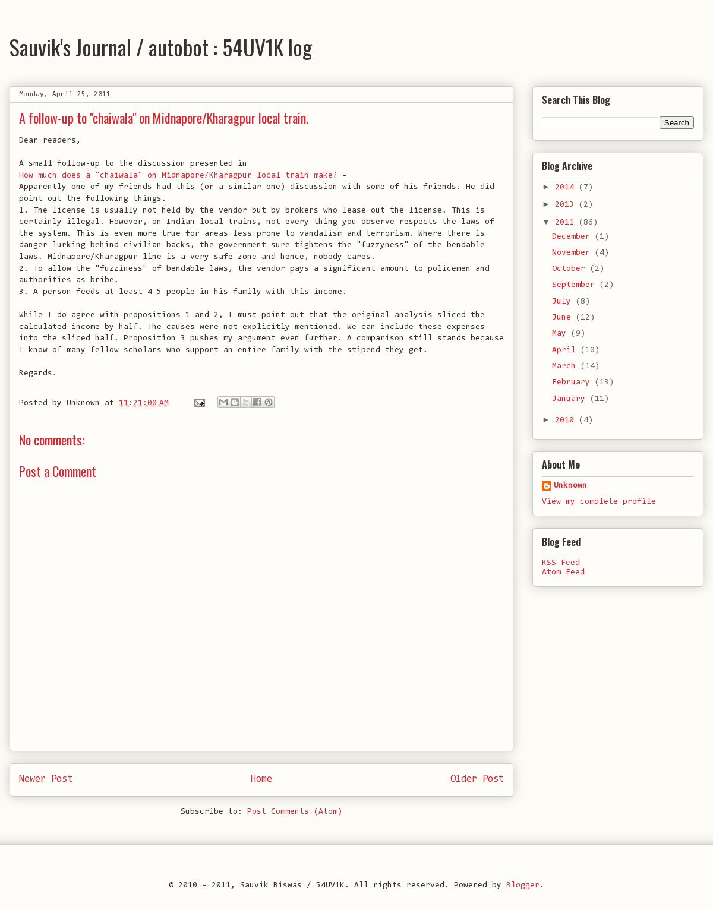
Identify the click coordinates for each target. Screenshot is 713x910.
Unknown (570, 486)
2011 (567, 223)
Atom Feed (563, 572)
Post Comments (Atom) (294, 812)
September (576, 285)
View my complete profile (599, 502)
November (573, 253)
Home (261, 779)
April (566, 350)
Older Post (477, 779)
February (573, 382)
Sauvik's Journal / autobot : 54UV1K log (161, 46)
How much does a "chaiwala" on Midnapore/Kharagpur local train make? (178, 176)
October (571, 269)
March (566, 366)
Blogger (523, 885)
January (571, 399)
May (561, 334)
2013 (567, 205)
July (564, 302)
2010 (567, 420)
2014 (567, 188)
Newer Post (45, 779)
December (573, 237)
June (564, 318)
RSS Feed (561, 563)
